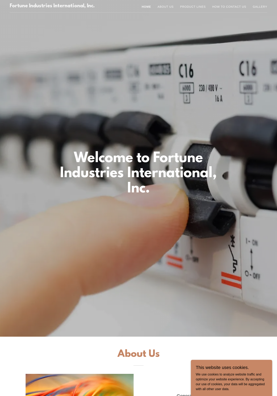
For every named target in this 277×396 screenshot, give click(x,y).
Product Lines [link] (193, 6)
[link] (52, 6)
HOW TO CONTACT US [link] (229, 6)
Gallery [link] (260, 6)
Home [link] (146, 6)
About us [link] (166, 6)
